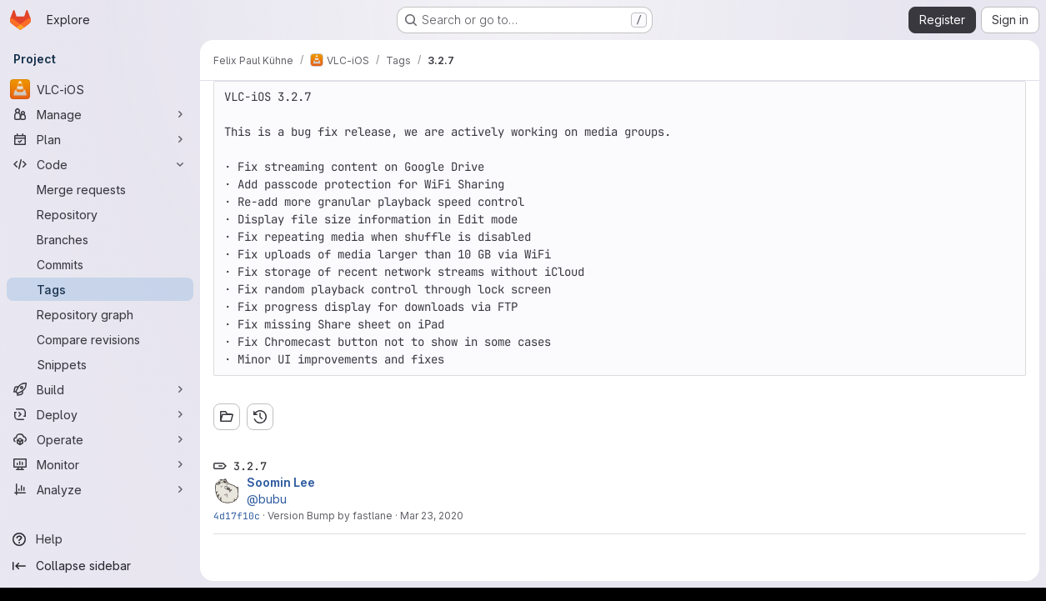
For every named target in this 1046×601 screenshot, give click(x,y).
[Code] (100, 164)
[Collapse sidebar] (100, 566)
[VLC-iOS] (100, 89)
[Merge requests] (100, 189)
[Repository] (100, 214)
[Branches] (100, 239)
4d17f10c (236, 515)
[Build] (100, 389)
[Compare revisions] (100, 339)
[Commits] (100, 264)
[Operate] (100, 439)
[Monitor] (100, 464)
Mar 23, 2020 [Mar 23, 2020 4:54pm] (431, 515)
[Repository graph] (100, 314)
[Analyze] (100, 489)
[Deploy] (100, 414)
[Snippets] (100, 364)
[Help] (100, 539)
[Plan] (100, 139)
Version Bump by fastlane (330, 515)
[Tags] (100, 289)
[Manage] (100, 114)
